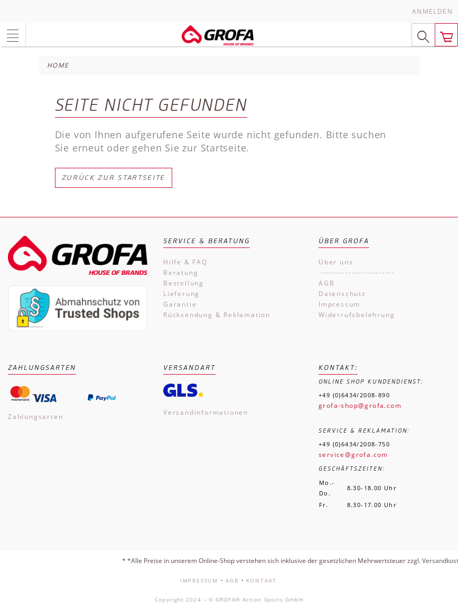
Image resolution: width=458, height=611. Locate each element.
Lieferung (181, 293)
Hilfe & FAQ (185, 261)
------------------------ (357, 272)
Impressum (339, 304)
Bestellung (183, 283)
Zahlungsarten (35, 416)
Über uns (336, 261)
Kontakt (261, 580)
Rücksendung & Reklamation (216, 314)
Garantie (180, 304)
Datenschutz (342, 293)
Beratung (180, 272)
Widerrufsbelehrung (357, 314)
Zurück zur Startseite (114, 177)
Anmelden (432, 11)
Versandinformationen (205, 412)
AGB (326, 283)
